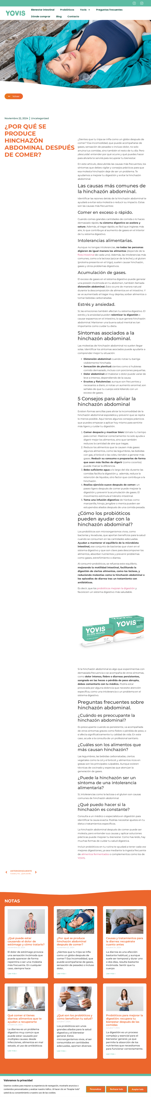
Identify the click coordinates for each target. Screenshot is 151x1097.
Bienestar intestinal (42, 9)
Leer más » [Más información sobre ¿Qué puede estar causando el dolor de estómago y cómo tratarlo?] (12, 973)
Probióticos (67, 9)
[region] (75, 1086)
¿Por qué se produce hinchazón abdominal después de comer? (71, 941)
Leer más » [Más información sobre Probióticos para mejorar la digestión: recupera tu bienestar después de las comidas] (110, 1054)
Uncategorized (40, 118)
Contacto (73, 16)
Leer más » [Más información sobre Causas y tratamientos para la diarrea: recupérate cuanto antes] (110, 973)
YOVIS (81, 858)
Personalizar (92, 1089)
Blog (59, 16)
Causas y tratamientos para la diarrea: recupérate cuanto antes (124, 941)
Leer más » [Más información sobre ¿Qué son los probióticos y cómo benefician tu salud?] (61, 1051)
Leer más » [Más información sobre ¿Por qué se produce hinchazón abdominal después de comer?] (61, 973)
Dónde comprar (40, 16)
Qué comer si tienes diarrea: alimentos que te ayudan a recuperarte (25, 1018)
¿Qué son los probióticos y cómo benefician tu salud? (75, 1017)
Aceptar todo (137, 1089)
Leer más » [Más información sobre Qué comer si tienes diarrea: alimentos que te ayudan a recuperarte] (12, 1051)
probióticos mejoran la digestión (116, 588)
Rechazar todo (114, 1089)
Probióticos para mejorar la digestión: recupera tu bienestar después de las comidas (124, 1020)
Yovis (85, 9)
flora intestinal (86, 254)
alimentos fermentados (95, 854)
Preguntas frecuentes (109, 9)
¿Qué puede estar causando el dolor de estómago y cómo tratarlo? (26, 941)
